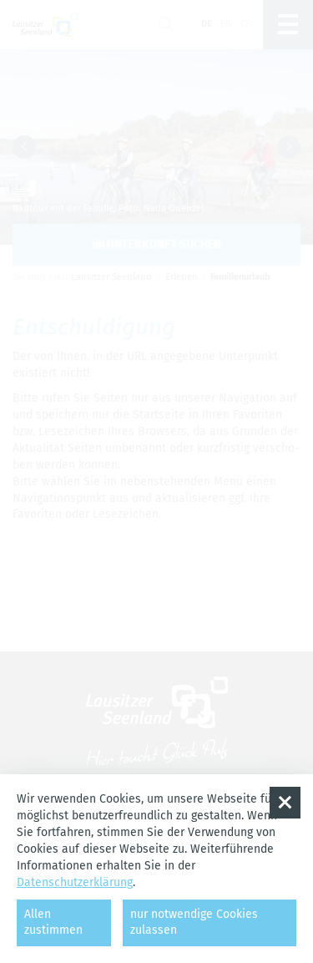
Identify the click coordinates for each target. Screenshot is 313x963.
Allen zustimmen (53, 922)
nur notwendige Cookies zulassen (194, 922)
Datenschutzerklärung (75, 882)
